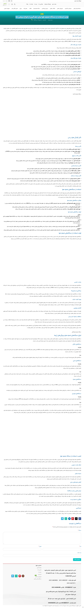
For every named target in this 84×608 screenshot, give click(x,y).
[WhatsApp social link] (6, 1)
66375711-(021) (71, 583)
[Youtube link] (9, 1)
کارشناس (44, 20)
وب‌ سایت (79, 552)
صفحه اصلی (39, 568)
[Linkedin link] (69, 518)
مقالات (42, 14)
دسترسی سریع (38, 565)
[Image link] (17, 569)
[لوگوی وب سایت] (74, 4)
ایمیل (40, 546)
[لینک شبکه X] (76, 518)
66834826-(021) (53, 580)
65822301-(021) (63, 580)
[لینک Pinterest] (72, 518)
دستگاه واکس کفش (37, 579)
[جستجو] (14, 4)
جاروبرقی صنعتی (38, 577)
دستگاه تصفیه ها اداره (77, 94)
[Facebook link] (79, 518)
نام (80, 546)
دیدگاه (79, 530)
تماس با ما (39, 570)
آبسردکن (39, 574)
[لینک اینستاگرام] (11, 1)
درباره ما (39, 572)
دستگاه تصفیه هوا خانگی (76, 332)
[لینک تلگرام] (4, 1)
